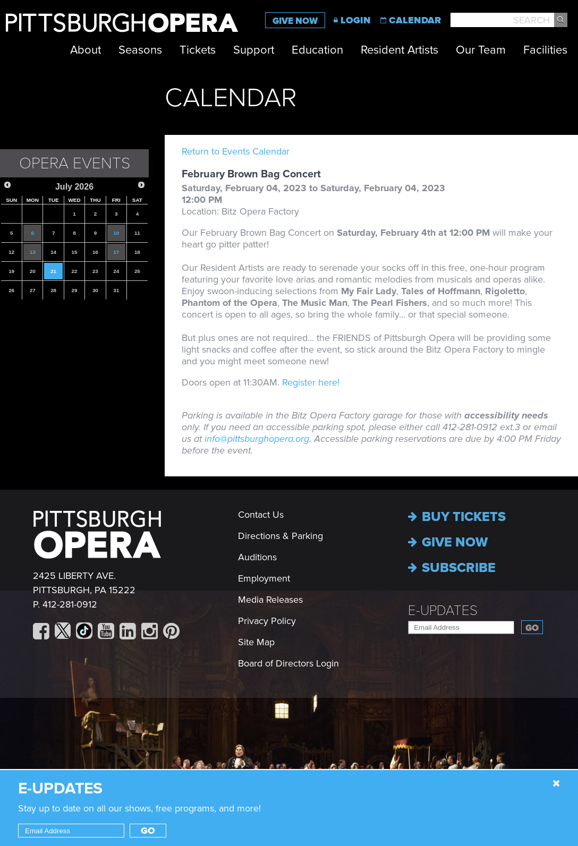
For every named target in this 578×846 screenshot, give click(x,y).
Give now (448, 542)
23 (95, 271)
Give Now (295, 21)
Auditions (257, 557)
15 (75, 252)
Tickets (198, 50)
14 (53, 252)
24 (116, 271)
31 (116, 290)
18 (137, 252)
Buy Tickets (457, 517)
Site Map (256, 642)
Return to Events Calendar (236, 151)
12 (11, 252)
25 (137, 271)
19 (11, 271)
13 (33, 252)
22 (75, 271)
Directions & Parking (280, 536)
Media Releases (270, 599)
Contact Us (261, 514)
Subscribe (452, 568)
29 (75, 290)
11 (137, 233)
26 (11, 290)
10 (116, 233)
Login (356, 20)
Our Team (481, 50)
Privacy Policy (267, 621)
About (85, 50)
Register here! (310, 382)
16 (95, 252)
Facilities (545, 50)
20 (33, 271)
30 (95, 290)
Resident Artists (399, 50)
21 (53, 271)
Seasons (140, 50)
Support (253, 50)
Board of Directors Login (288, 663)
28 (53, 290)
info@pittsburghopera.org (257, 439)
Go (532, 628)
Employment (264, 578)
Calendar (415, 20)
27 (33, 290)
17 (116, 252)
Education (317, 50)
